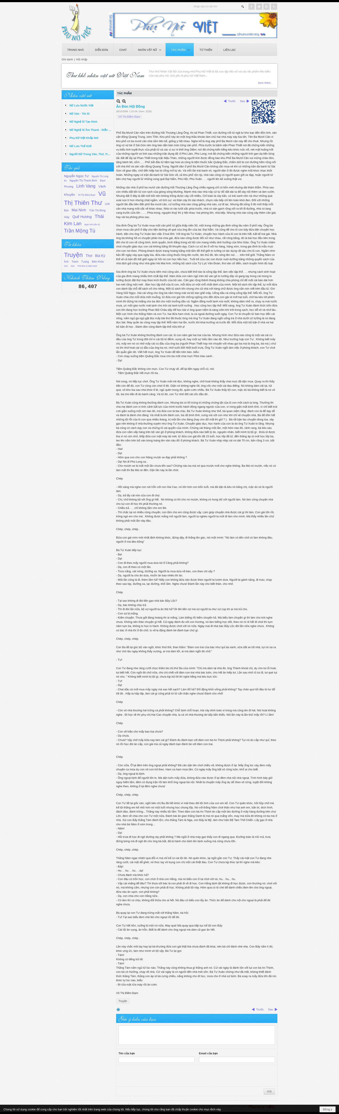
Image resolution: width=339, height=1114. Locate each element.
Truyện (73, 255)
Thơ (89, 256)
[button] (148, 49)
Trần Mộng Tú (79, 231)
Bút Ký (100, 256)
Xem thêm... (265, 81)
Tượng (85, 261)
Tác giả (72, 167)
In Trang (118, 1009)
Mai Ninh (79, 210)
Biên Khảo (98, 261)
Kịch (66, 266)
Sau (242, 101)
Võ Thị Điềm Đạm (86, 195)
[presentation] (151, 1076)
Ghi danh (67, 59)
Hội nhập (81, 59)
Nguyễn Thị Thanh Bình (83, 180)
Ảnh (66, 261)
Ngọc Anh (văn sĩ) (92, 224)
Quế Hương (82, 217)
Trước (232, 101)
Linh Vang (86, 186)
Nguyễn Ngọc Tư (76, 176)
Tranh (75, 261)
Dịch (73, 266)
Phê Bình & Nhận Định (87, 266)
